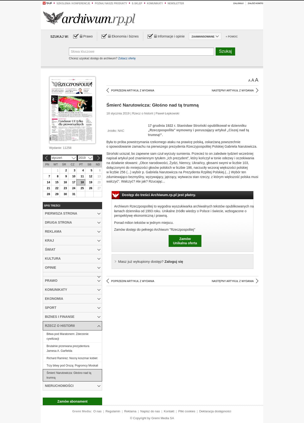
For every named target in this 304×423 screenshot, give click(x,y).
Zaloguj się (150, 261)
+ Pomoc (232, 36)
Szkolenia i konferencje (73, 3)
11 (82, 176)
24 (73, 188)
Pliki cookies (186, 411)
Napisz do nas (150, 411)
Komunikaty (155, 3)
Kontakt (169, 411)
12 (90, 176)
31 (73, 194)
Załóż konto (255, 3)
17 (73, 182)
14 (48, 182)
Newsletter (176, 3)
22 (56, 188)
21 (48, 188)
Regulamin (112, 411)
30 (65, 194)
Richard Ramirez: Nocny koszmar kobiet (72, 358)
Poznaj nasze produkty (111, 3)
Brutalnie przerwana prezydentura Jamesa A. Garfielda (68, 348)
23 (65, 188)
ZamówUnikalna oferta (185, 241)
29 (56, 194)
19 (90, 182)
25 (82, 188)
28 (48, 194)
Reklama (130, 411)
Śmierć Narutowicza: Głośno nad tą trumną (69, 375)
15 (56, 182)
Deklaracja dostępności (215, 411)
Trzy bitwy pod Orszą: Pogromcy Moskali (72, 365)
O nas (97, 411)
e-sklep (137, 3)
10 (73, 176)
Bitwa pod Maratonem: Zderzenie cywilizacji (68, 336)
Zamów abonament (72, 401)
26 (90, 188)
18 (82, 182)
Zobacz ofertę (126, 58)
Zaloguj (238, 3)
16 (65, 182)
